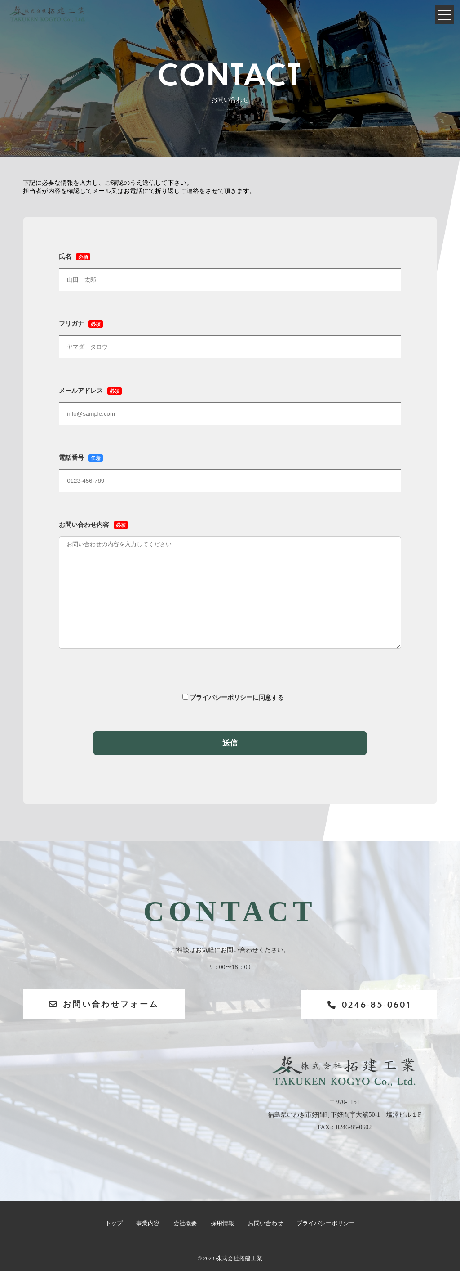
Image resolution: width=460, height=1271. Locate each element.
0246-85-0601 (366, 1004)
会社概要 (185, 1223)
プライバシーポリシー (325, 1223)
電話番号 (230, 469)
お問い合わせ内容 (230, 593)
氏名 (230, 268)
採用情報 (222, 1223)
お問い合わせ (264, 1223)
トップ (114, 1223)
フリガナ (230, 335)
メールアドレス (230, 402)
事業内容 (148, 1223)
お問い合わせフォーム (105, 1004)
